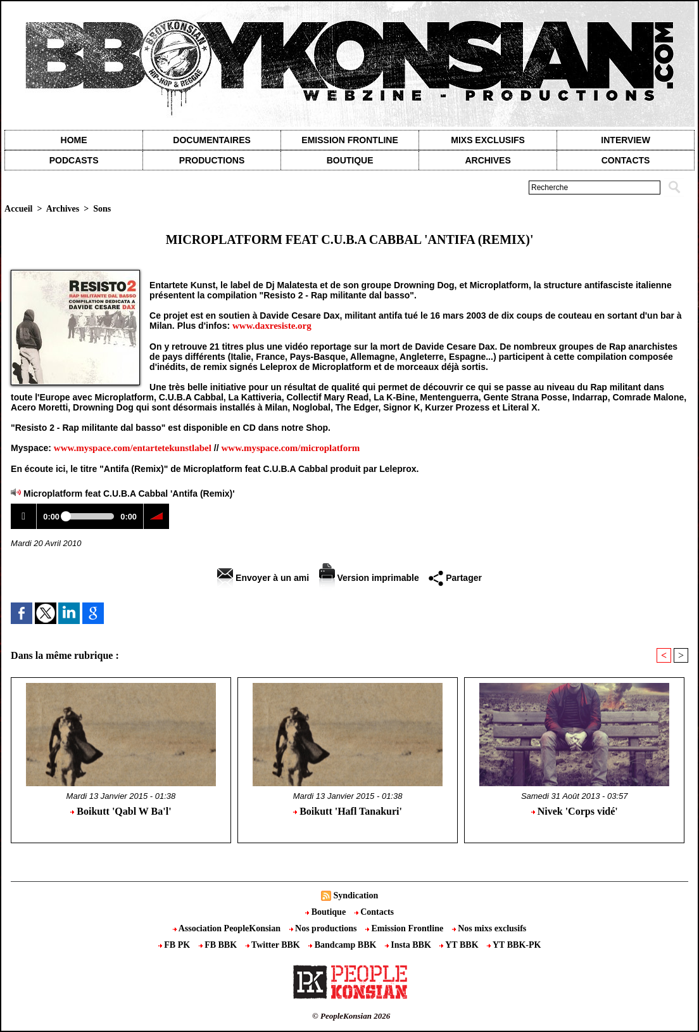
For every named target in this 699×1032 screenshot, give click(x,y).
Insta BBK (409, 945)
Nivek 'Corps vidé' (574, 811)
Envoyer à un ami (263, 578)
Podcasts (74, 160)
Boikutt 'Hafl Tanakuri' (347, 811)
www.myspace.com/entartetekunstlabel (132, 448)
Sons (102, 208)
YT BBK (460, 945)
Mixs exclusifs (488, 140)
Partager (455, 578)
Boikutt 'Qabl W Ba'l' (120, 811)
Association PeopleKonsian (228, 928)
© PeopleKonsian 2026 (351, 1016)
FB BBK (219, 945)
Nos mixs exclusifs (489, 928)
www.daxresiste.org (272, 326)
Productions (211, 160)
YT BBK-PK (514, 945)
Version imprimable (369, 578)
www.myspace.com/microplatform (291, 448)
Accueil (18, 208)
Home (74, 140)
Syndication (355, 895)
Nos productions (324, 928)
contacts (625, 160)
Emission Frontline (349, 140)
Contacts (374, 912)
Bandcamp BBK (343, 945)
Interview (625, 140)
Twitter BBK (274, 945)
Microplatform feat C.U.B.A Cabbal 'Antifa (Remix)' (129, 493)
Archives (487, 160)
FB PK (175, 945)
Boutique (350, 160)
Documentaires (212, 140)
